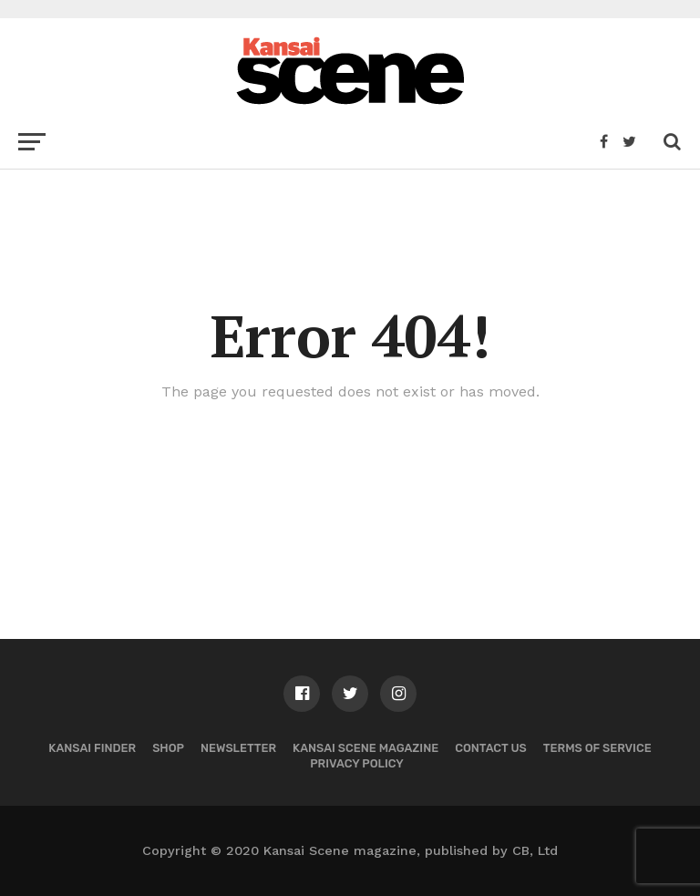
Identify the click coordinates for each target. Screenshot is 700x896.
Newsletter (238, 748)
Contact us (491, 748)
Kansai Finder (92, 748)
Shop (168, 748)
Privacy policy (357, 763)
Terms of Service (597, 748)
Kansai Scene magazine (365, 748)
